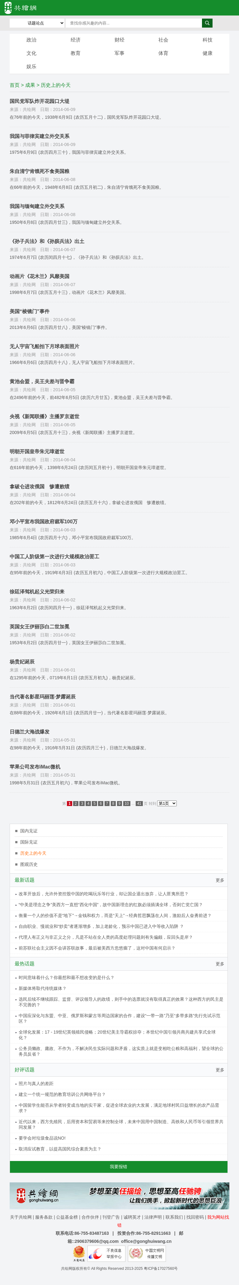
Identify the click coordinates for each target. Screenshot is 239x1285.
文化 (31, 53)
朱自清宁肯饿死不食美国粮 (39, 171)
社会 (163, 39)
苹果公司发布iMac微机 (35, 766)
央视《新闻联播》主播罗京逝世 (44, 416)
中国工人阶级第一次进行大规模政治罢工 (54, 556)
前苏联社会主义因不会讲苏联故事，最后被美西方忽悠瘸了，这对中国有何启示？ (97, 948)
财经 (119, 39)
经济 (76, 39)
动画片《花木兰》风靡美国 (39, 276)
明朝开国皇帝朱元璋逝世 (37, 451)
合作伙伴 (90, 1217)
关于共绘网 (21, 1217)
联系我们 (174, 1217)
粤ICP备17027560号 (161, 1268)
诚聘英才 (132, 1217)
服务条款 (44, 1217)
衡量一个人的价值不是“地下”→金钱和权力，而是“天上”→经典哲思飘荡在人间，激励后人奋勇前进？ (115, 915)
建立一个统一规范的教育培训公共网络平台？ (62, 1094)
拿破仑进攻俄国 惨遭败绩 (39, 486)
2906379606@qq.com (97, 1241)
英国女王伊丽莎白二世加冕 (39, 626)
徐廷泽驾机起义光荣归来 (37, 591)
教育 (76, 53)
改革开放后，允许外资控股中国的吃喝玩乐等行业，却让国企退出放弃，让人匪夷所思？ (104, 893)
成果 (30, 85)
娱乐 (31, 66)
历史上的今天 (33, 853)
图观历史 (29, 864)
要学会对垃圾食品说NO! (42, 1138)
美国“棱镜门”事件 (29, 311)
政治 (31, 39)
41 (139, 803)
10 (127, 803)
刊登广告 (111, 1217)
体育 (163, 53)
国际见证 (29, 842)
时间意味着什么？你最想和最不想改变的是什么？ (67, 977)
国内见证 (29, 830)
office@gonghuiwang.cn (146, 1241)
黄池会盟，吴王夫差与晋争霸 (42, 381)
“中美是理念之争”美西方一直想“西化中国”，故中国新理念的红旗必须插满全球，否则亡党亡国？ (111, 904)
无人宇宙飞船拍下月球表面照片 (44, 346)
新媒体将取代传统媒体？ (43, 988)
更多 (220, 880)
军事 (119, 53)
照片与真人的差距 (36, 1083)
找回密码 (195, 1217)
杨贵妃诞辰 (22, 661)
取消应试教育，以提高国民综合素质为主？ (60, 1148)
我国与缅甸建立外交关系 (37, 206)
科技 (208, 39)
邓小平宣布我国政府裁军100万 (44, 521)
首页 (15, 85)
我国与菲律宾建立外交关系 (39, 136)
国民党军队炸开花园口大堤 (39, 101)
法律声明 (153, 1217)
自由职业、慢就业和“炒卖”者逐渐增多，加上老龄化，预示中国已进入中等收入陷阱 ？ (101, 926)
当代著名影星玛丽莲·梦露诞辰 (43, 696)
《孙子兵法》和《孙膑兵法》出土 (47, 241)
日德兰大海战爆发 (29, 731)
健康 (208, 53)
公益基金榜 (67, 1217)
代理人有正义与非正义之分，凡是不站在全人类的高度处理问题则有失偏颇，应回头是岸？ (106, 937)
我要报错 (118, 1166)
